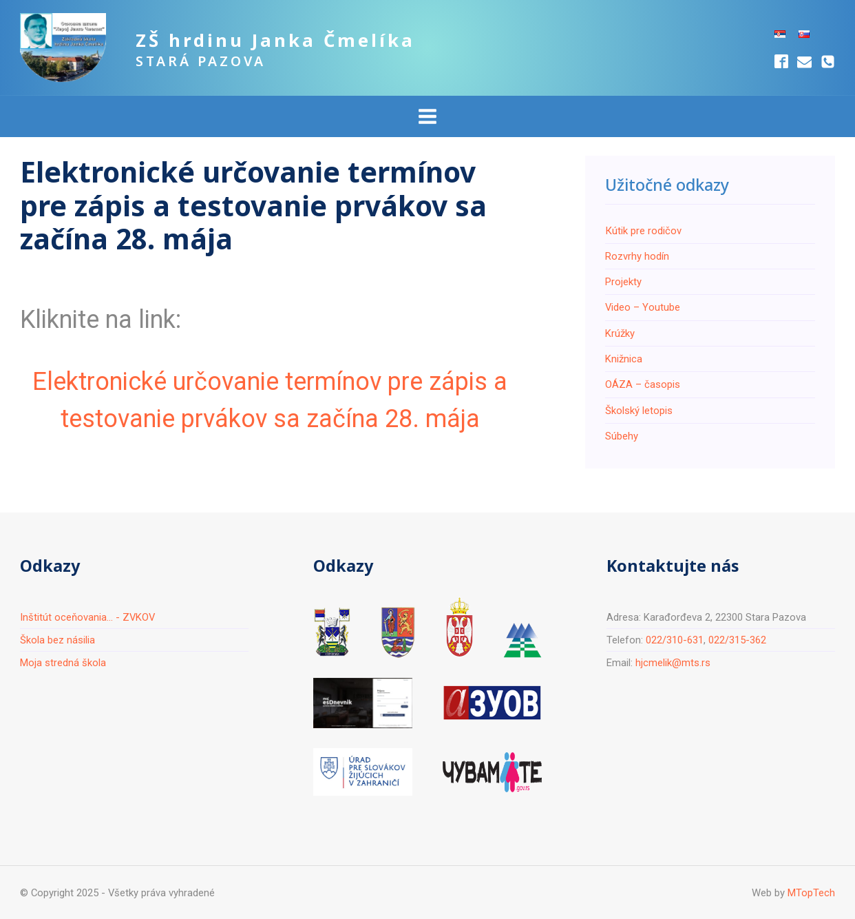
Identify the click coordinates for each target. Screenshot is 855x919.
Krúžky (620, 333)
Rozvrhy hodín (637, 256)
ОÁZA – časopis (642, 384)
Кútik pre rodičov (643, 231)
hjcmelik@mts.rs (672, 663)
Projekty (623, 282)
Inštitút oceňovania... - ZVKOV (87, 617)
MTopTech (811, 893)
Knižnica (623, 359)
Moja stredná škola (63, 663)
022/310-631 (675, 640)
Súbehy (621, 436)
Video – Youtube (642, 307)
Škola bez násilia (57, 640)
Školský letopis (639, 410)
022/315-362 (737, 640)
